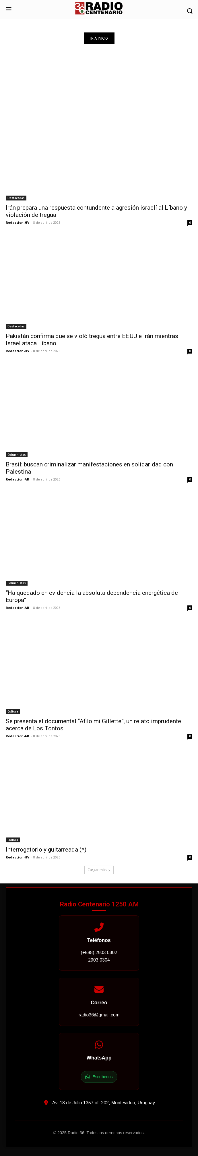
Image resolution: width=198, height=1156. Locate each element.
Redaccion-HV (17, 222)
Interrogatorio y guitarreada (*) (46, 849)
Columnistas (16, 455)
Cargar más (99, 869)
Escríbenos (98, 1077)
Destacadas (16, 198)
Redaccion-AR (17, 479)
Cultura (12, 711)
